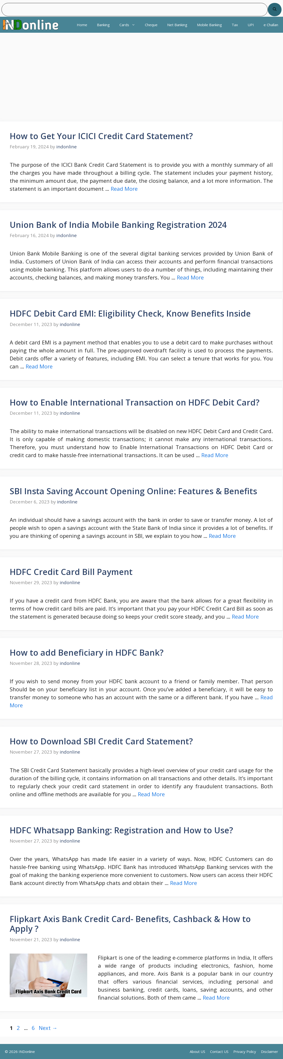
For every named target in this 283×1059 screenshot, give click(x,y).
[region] (141, 79)
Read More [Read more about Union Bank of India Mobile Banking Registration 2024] (190, 277)
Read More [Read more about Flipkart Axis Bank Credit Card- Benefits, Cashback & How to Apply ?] (216, 997)
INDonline (27, 1051)
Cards (129, 25)
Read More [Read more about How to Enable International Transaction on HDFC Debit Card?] (214, 455)
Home (82, 24)
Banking (103, 24)
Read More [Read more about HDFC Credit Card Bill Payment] (245, 616)
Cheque (151, 24)
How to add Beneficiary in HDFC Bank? (87, 652)
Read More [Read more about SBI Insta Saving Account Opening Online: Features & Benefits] (222, 535)
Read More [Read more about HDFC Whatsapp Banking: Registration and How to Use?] (183, 882)
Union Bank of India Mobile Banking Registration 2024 (118, 224)
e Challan (271, 24)
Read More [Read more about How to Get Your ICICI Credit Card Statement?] (124, 188)
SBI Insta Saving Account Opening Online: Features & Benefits (133, 491)
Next (48, 1027)
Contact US (219, 1051)
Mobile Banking (209, 24)
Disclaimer (269, 1051)
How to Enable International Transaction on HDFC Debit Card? (134, 402)
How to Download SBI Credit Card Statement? (101, 741)
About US (197, 1051)
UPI (251, 24)
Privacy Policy (244, 1051)
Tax (235, 24)
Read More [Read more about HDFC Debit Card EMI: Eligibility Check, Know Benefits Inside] (39, 366)
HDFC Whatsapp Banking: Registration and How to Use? (121, 830)
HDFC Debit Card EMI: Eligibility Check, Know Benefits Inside (130, 313)
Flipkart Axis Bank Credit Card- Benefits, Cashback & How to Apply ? (130, 923)
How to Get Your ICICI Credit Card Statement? (101, 136)
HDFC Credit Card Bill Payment (71, 571)
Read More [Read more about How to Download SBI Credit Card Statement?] (151, 794)
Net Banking (177, 24)
